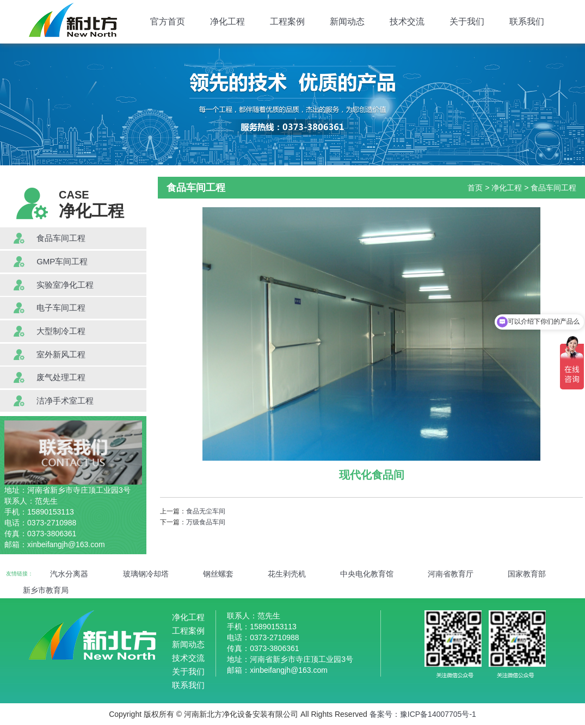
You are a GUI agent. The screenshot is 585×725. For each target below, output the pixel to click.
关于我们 (466, 21)
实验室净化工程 (65, 284)
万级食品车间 (205, 522)
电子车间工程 (60, 307)
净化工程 (227, 21)
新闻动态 (347, 21)
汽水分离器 (69, 573)
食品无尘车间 (205, 511)
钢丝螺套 (218, 573)
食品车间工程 (60, 238)
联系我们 (526, 21)
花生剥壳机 (287, 573)
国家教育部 (527, 573)
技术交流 (407, 21)
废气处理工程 (60, 377)
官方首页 (167, 21)
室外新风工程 (60, 354)
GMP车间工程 (62, 261)
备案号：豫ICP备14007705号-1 (423, 714)
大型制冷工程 (60, 331)
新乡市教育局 (46, 590)
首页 (475, 187)
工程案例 (287, 21)
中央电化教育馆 (366, 573)
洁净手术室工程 (65, 400)
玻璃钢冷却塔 (146, 573)
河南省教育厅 (450, 573)
